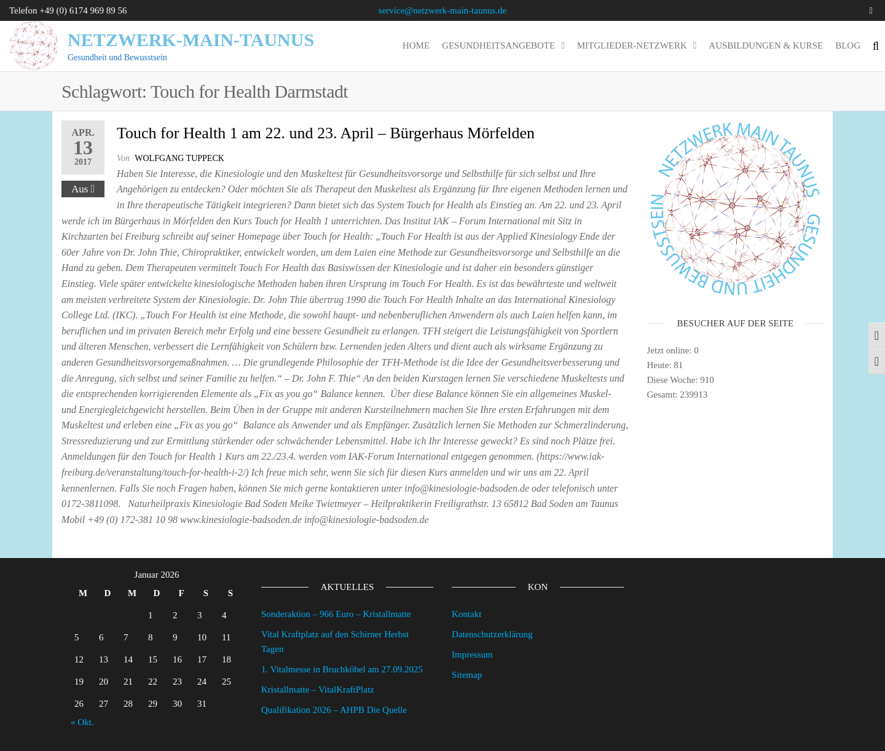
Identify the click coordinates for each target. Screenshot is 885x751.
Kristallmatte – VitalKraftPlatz (317, 689)
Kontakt (466, 614)
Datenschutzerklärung (492, 634)
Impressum (472, 654)
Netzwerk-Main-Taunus (191, 39)
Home (416, 45)
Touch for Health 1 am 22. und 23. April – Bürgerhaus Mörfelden (326, 133)
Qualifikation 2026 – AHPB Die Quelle (334, 710)
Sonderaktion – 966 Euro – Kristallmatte (336, 614)
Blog (847, 45)
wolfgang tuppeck (179, 158)
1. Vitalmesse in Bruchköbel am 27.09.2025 (342, 669)
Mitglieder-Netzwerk (632, 45)
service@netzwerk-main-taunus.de (442, 10)
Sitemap (467, 675)
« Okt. (82, 722)
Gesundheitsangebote (498, 45)
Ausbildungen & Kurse (766, 45)
